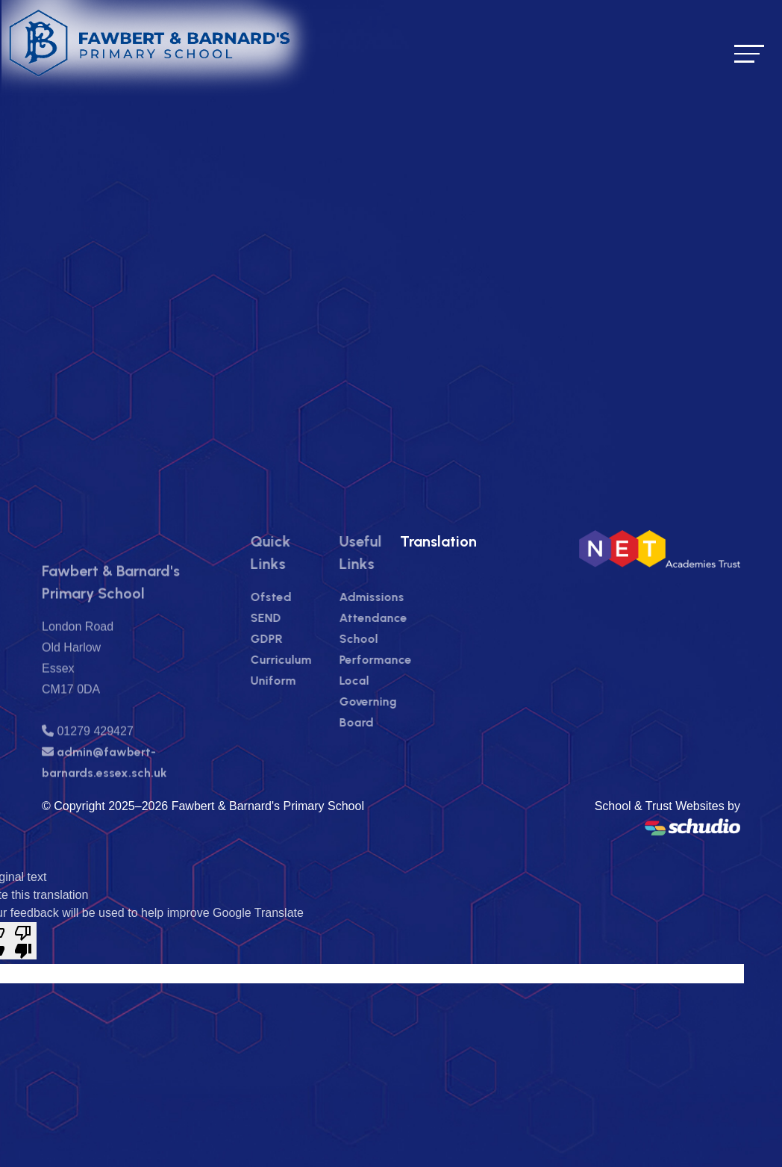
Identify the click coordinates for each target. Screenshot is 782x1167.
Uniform (302, 680)
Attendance (402, 618)
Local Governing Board (396, 701)
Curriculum (309, 660)
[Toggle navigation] (749, 53)
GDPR (295, 639)
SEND (294, 618)
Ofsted (299, 597)
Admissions (400, 597)
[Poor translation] (23, 940)
